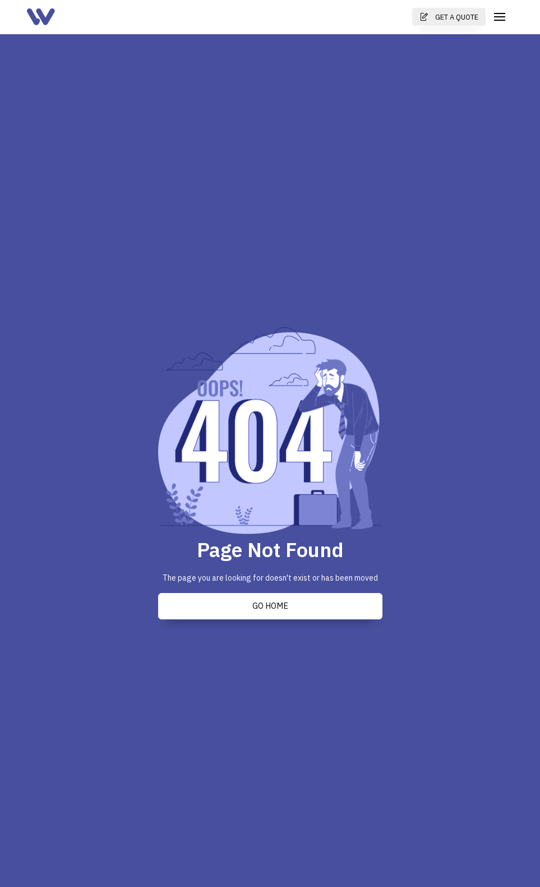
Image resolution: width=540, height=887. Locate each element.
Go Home (270, 606)
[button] (499, 16)
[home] (41, 16)
